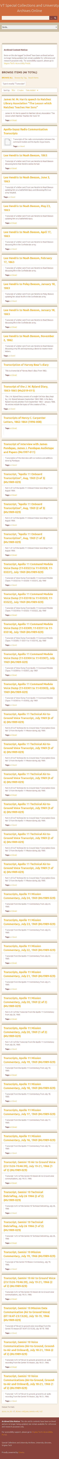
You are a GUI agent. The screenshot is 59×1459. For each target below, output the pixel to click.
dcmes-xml (20, 1411)
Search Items (33, 78)
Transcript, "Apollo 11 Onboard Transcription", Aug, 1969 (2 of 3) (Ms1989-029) (24, 508)
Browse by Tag (20, 78)
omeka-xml (33, 1411)
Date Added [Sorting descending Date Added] (31, 90)
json (27, 1411)
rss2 (40, 1411)
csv (8, 1411)
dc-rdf (12, 1411)
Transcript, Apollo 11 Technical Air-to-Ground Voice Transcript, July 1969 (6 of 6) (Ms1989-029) (28, 718)
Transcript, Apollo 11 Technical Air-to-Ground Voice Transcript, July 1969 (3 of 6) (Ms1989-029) (28, 808)
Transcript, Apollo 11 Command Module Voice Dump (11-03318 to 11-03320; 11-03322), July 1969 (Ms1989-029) (28, 598)
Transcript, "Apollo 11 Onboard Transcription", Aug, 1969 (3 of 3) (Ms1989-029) (24, 478)
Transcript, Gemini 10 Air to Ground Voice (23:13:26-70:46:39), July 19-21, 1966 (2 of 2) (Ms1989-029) (29, 1282)
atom (4, 1411)
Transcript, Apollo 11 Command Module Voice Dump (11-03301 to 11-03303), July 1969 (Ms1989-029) (29, 688)
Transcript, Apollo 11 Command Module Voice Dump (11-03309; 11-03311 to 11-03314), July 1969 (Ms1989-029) (28, 628)
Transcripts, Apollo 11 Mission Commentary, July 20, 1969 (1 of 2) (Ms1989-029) (25, 1032)
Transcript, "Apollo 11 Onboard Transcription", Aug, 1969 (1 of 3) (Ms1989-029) (24, 538)
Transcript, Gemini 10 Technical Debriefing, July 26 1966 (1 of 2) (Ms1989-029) (24, 1226)
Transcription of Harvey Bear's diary (26, 364)
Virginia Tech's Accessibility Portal (17, 63)
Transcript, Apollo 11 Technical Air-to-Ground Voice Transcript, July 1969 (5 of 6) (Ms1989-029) (28, 748)
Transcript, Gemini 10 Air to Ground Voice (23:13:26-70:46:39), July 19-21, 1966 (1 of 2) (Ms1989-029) (29, 1166)
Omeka (21, 1452)
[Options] (51, 18)
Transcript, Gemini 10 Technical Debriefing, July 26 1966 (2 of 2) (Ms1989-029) (24, 1196)
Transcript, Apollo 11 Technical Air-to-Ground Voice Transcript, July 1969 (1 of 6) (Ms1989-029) (28, 868)
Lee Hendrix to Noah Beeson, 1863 (25, 155)
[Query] (29, 18)
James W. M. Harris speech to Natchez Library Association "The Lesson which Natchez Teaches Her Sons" (28, 103)
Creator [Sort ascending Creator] (20, 90)
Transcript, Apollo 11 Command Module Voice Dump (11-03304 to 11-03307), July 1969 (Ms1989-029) (29, 658)
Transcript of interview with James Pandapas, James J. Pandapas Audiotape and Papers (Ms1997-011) (29, 448)
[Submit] (55, 18)
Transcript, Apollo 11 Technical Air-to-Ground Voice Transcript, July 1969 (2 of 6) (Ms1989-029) (28, 838)
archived (13, 120)
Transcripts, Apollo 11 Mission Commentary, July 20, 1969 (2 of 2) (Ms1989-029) (25, 1002)
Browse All (7, 78)
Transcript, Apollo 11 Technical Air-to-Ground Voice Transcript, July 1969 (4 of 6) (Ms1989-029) (28, 778)
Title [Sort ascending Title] (14, 90)
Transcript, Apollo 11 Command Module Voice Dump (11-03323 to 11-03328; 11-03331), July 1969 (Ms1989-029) (28, 568)
